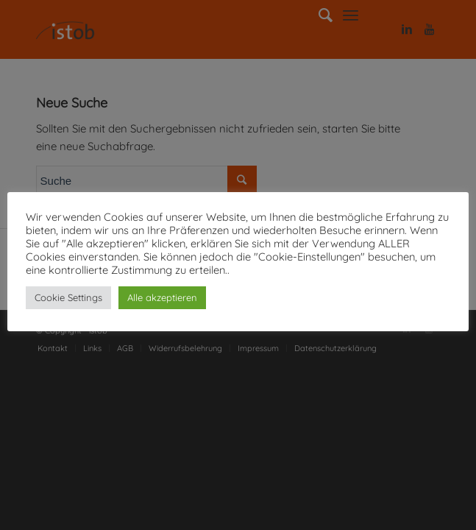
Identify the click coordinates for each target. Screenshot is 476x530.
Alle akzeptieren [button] (162, 297)
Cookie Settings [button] (68, 297)
